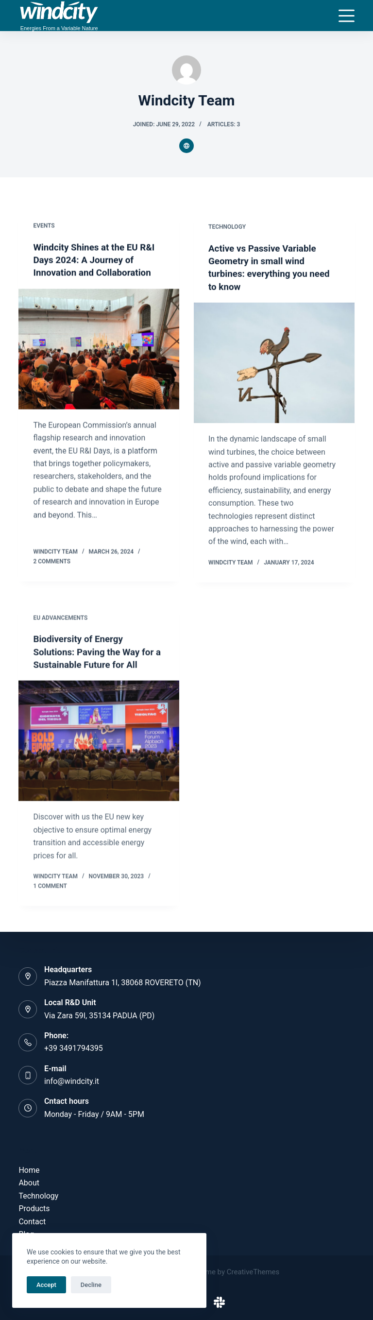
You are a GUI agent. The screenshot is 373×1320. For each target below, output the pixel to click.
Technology (227, 230)
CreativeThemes (253, 1272)
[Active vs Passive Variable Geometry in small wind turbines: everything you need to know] (274, 366)
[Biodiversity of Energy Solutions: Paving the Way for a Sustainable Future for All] (98, 748)
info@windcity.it (71, 1081)
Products (34, 1208)
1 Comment (50, 893)
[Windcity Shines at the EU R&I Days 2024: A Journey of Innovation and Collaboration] (98, 349)
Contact (32, 1221)
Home (28, 1170)
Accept (46, 1284)
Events (43, 226)
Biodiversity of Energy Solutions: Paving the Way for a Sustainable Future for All (97, 659)
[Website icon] (186, 145)
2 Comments (51, 561)
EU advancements (60, 625)
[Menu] (347, 16)
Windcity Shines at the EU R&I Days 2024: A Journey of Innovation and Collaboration (97, 260)
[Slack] (219, 1302)
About (28, 1183)
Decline (91, 1284)
